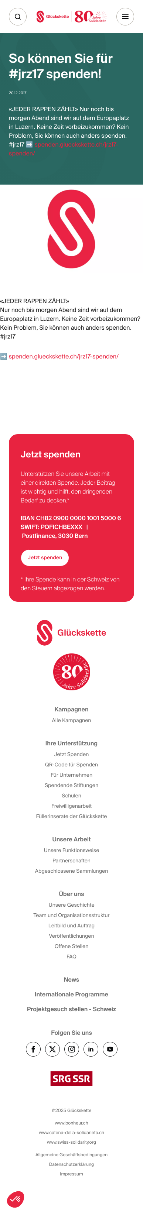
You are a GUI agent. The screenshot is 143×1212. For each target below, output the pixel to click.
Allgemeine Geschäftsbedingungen (71, 1155)
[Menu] (125, 16)
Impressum (71, 1174)
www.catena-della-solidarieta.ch (71, 1133)
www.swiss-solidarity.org (71, 1142)
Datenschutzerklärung (71, 1164)
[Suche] (18, 16)
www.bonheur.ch (71, 1123)
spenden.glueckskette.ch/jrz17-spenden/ (64, 356)
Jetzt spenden (45, 558)
